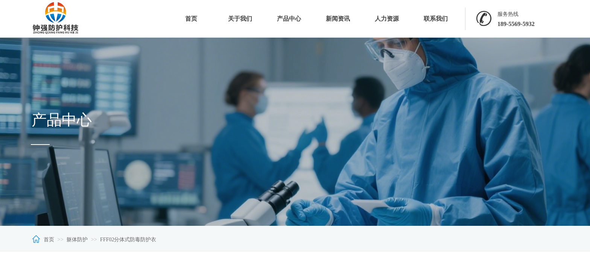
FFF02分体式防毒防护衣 (128, 239)
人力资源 (387, 18)
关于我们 (240, 18)
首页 (191, 18)
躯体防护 (77, 239)
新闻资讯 (338, 18)
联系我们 (436, 18)
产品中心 (289, 18)
